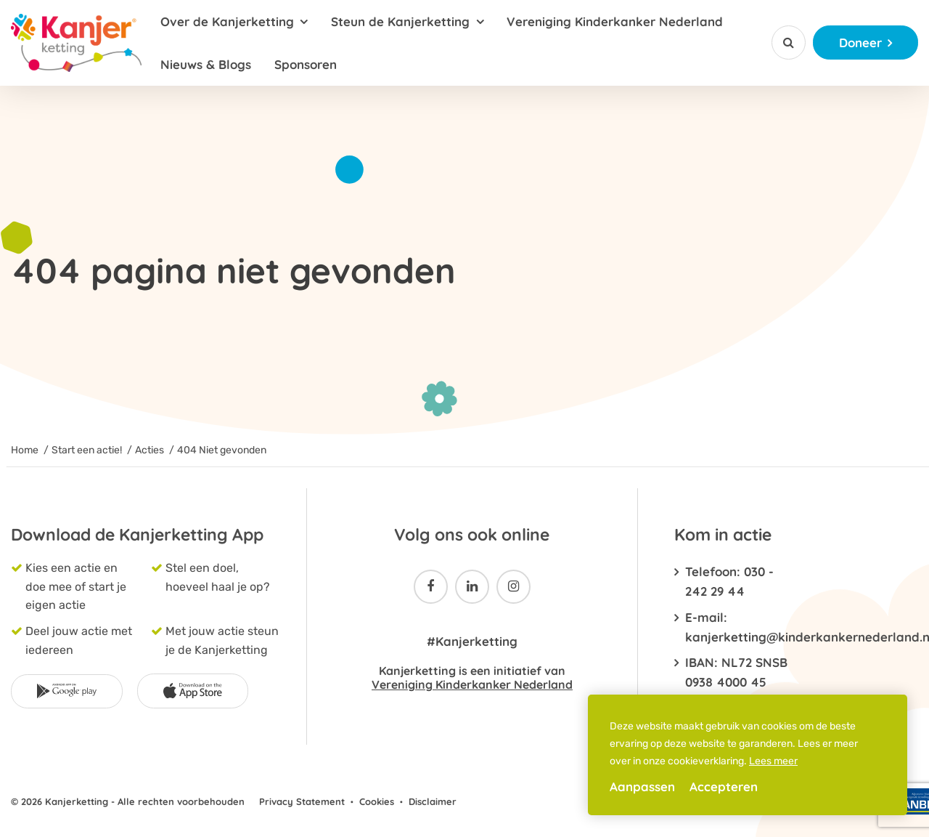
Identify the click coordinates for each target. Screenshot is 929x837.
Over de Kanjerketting (227, 21)
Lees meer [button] (773, 761)
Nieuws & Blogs (205, 64)
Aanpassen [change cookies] (642, 786)
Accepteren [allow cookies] (723, 786)
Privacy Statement (302, 801)
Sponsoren (305, 64)
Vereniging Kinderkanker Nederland (615, 21)
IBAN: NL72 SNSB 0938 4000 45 (736, 672)
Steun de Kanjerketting (400, 21)
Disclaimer (433, 801)
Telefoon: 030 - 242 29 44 (729, 581)
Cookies (376, 801)
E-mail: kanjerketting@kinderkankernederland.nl (740, 627)
